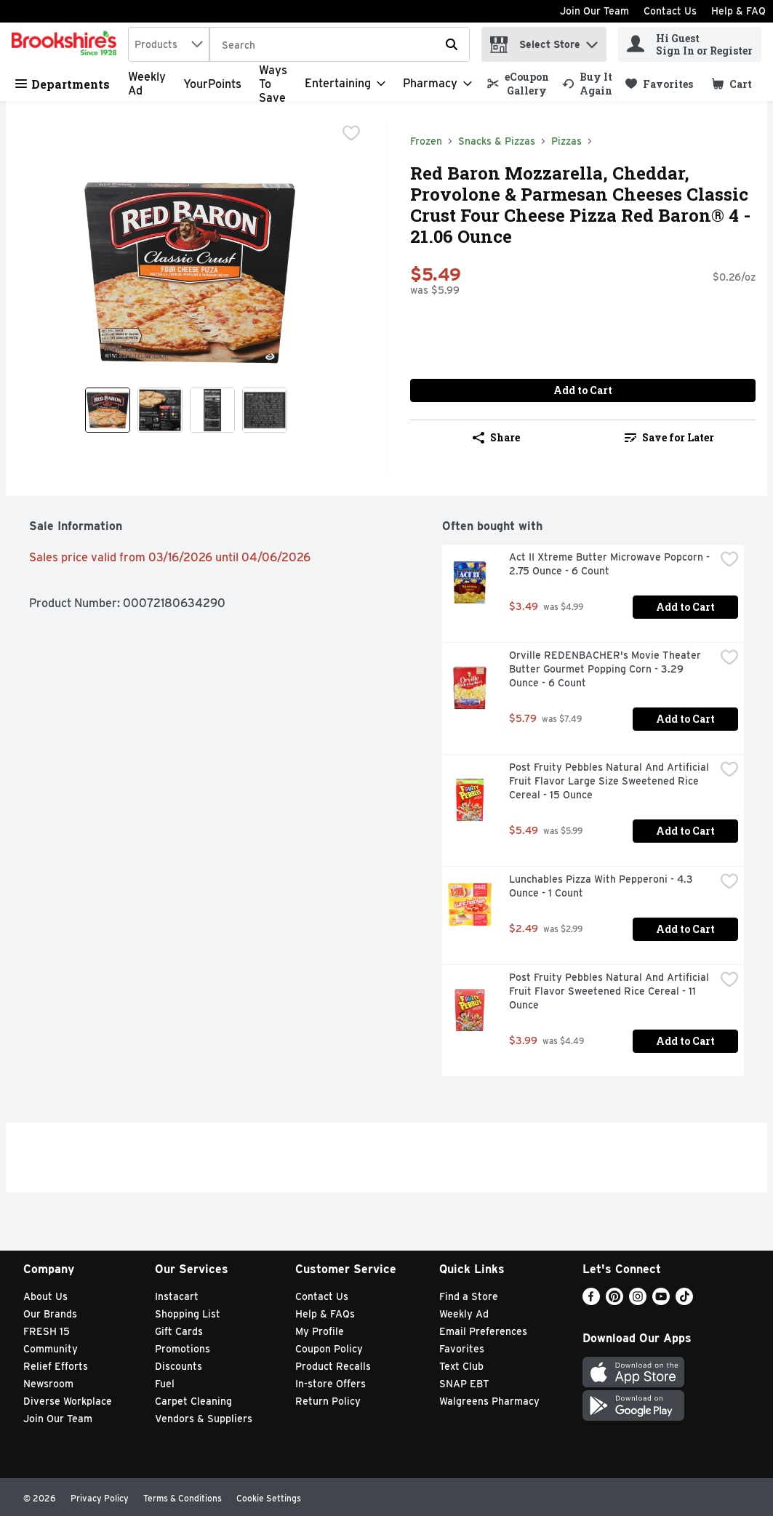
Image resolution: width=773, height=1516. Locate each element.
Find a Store (468, 1296)
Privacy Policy (100, 1498)
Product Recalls (333, 1366)
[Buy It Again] (587, 83)
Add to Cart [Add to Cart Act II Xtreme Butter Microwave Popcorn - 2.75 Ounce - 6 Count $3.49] (685, 607)
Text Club (461, 1366)
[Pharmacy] (437, 83)
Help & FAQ (738, 11)
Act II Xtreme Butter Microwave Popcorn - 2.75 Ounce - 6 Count (611, 564)
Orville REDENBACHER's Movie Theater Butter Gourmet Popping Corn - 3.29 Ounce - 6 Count (606, 669)
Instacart (177, 1296)
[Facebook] (591, 1301)
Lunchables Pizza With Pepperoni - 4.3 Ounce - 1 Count (602, 886)
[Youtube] (661, 1301)
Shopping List (187, 1314)
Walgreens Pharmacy (489, 1401)
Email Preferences (483, 1331)
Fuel (165, 1383)
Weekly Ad (464, 1314)
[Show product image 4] (264, 410)
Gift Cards (179, 1331)
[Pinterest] (614, 1301)
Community (50, 1349)
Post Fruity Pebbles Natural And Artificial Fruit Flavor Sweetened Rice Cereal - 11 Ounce (610, 991)
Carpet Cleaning (193, 1401)
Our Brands (50, 1314)
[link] (518, 83)
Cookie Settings (268, 1498)
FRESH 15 (46, 1331)
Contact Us (670, 11)
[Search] (339, 45)
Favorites (461, 1349)
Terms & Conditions (182, 1498)
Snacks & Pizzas (496, 141)
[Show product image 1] (107, 410)
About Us (45, 1296)
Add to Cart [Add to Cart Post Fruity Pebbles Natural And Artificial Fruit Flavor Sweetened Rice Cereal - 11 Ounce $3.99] (685, 1041)
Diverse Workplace (67, 1401)
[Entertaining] (345, 83)
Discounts (178, 1366)
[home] (67, 44)
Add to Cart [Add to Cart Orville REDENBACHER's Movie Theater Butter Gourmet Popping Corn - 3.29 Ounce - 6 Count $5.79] (685, 719)
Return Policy (328, 1401)
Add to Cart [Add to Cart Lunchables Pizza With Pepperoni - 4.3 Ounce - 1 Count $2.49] (685, 929)
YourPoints (212, 84)
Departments (62, 84)
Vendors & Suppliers (203, 1418)
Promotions (182, 1349)
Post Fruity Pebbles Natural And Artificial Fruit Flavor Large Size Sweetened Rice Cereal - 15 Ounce (610, 781)
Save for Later (669, 437)
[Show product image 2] (160, 410)
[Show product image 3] (212, 410)
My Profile (319, 1331)
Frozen (426, 141)
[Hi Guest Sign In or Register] (689, 44)
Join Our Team (594, 11)
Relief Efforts (55, 1366)
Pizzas (566, 141)
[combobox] (168, 44)
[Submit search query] (451, 44)
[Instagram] (637, 1301)
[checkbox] (351, 134)
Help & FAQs (325, 1314)
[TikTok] (684, 1301)
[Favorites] (659, 84)
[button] (592, 41)
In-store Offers (330, 1383)
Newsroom (48, 1383)
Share (496, 437)
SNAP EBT (464, 1383)
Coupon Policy (329, 1349)
